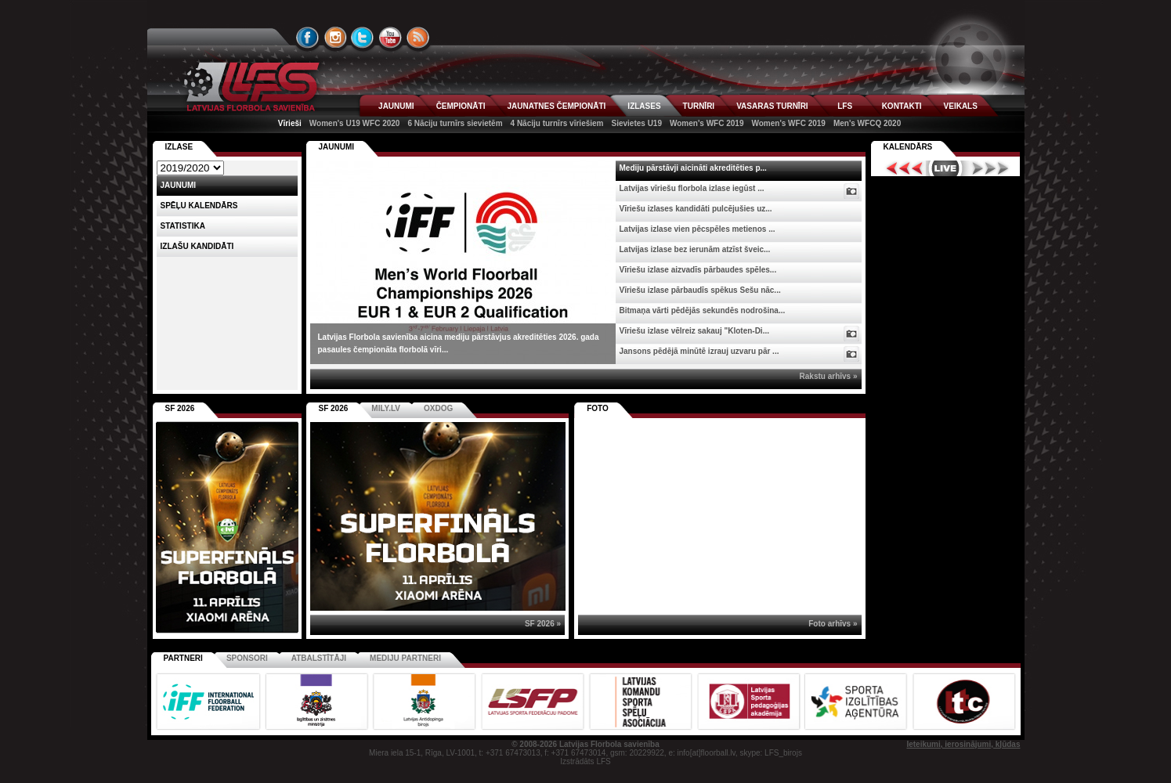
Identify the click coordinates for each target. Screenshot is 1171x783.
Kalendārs (908, 147)
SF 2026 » (543, 623)
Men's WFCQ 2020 (867, 123)
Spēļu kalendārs (199, 205)
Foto (598, 408)
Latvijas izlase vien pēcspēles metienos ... (697, 229)
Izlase (179, 147)
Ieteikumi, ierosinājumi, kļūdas (963, 744)
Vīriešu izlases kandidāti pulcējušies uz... (696, 208)
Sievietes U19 (637, 123)
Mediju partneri (405, 658)
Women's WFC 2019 (706, 123)
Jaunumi (337, 147)
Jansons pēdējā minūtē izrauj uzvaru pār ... (699, 351)
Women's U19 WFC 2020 (354, 123)
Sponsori (247, 658)
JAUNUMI (396, 106)
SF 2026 (334, 408)
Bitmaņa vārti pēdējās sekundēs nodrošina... (703, 310)
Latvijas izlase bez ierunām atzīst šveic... (695, 249)
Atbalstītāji (318, 658)
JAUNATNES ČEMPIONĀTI (556, 106)
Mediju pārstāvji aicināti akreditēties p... (693, 168)
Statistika (183, 226)
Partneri (183, 658)
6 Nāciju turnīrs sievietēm (454, 123)
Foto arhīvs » (832, 623)
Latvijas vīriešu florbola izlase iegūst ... (692, 188)
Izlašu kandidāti (197, 246)
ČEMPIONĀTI (461, 106)
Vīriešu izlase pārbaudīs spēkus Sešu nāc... (700, 290)
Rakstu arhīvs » (829, 376)
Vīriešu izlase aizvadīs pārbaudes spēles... (698, 269)
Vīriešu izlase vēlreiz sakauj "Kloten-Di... (694, 331)
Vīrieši (290, 123)
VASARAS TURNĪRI (772, 106)
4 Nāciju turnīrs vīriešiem (557, 123)
